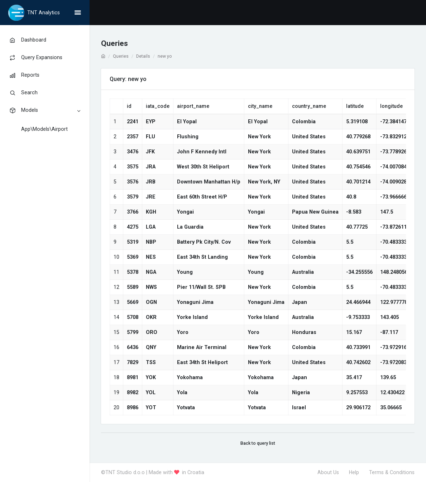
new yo (165, 56)
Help (354, 472)
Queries (121, 56)
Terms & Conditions (392, 472)
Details (143, 56)
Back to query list (257, 443)
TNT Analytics (43, 12)
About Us (328, 472)
